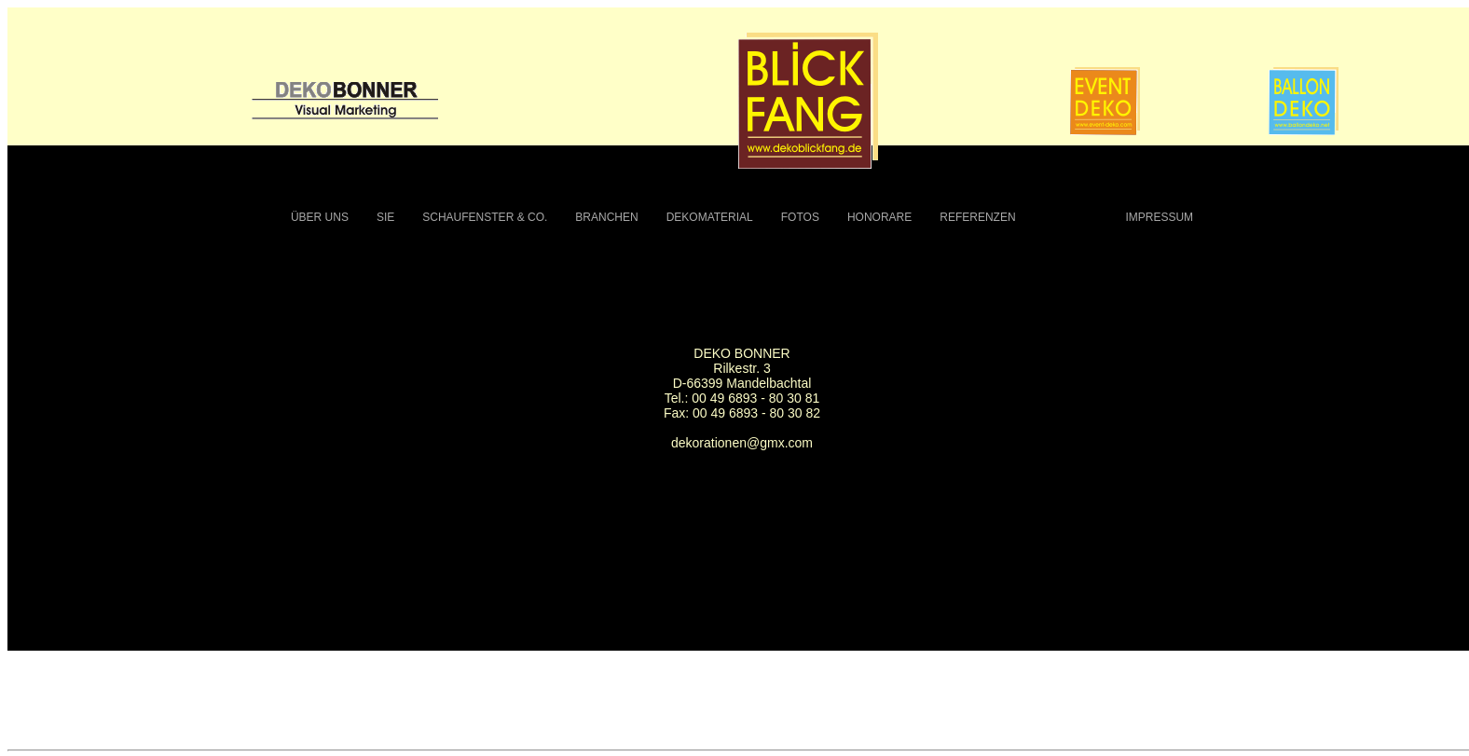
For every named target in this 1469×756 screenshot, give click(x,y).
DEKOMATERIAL (709, 217)
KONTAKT (1071, 217)
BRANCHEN (606, 217)
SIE (385, 217)
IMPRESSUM (1159, 217)
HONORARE (879, 217)
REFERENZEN (977, 217)
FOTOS (800, 217)
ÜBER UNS (320, 217)
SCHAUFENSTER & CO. (484, 217)
